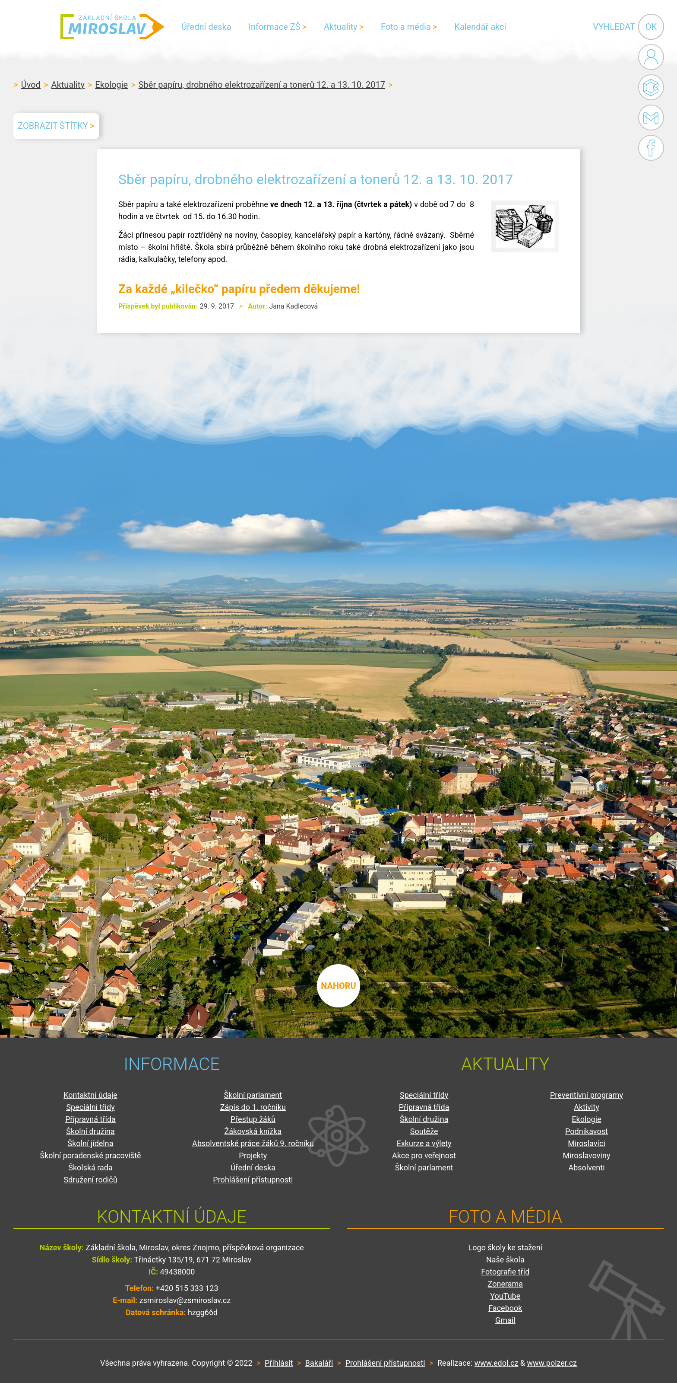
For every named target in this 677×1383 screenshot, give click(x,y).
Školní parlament (253, 1094)
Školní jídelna (91, 1143)
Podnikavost (586, 1131)
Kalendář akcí (480, 27)
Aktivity (586, 1107)
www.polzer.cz (552, 1362)
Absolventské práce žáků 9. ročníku (253, 1143)
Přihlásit (279, 1362)
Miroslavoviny (587, 1155)
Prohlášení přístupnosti (253, 1179)
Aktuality (340, 27)
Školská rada (90, 1167)
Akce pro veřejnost (424, 1155)
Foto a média (406, 27)
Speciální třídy (90, 1107)
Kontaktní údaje (90, 1094)
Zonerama (505, 1283)
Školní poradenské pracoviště (90, 1155)
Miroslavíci (586, 1143)
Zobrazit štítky (53, 126)
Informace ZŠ (275, 27)
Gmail (649, 117)
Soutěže (424, 1131)
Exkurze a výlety (424, 1143)
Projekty (253, 1155)
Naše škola (505, 1259)
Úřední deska (206, 27)
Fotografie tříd (505, 1271)
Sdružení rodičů (90, 1179)
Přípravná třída (90, 1119)
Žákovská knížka (253, 1131)
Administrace (651, 57)
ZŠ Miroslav (112, 26)
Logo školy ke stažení (505, 1247)
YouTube (505, 1295)
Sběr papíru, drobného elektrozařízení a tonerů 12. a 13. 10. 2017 (262, 85)
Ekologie (111, 85)
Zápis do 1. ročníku (253, 1107)
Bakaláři (651, 87)
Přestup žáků (253, 1119)
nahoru (338, 986)
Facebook (651, 148)
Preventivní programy (586, 1094)
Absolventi (586, 1167)
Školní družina (90, 1131)
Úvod (31, 85)
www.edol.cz (497, 1362)
